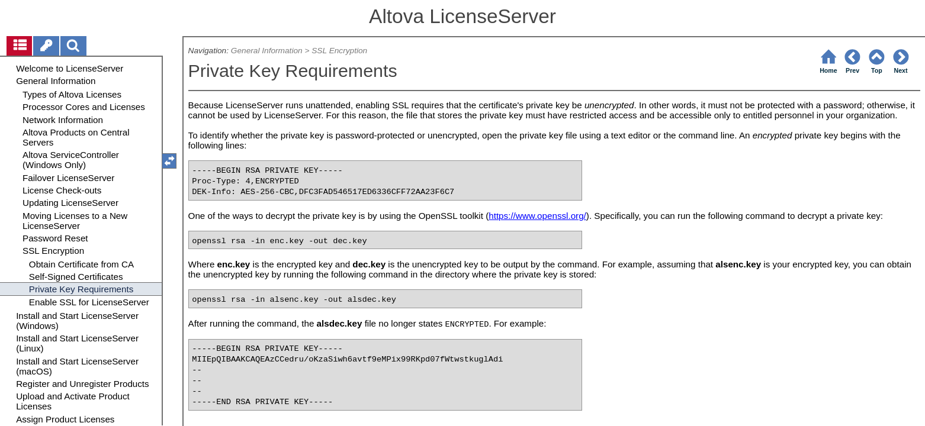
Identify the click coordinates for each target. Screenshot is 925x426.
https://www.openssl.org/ (537, 216)
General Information (267, 50)
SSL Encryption (339, 50)
